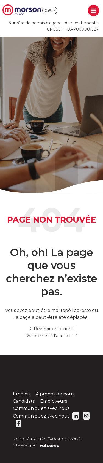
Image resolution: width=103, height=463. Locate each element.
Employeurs (53, 401)
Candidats (24, 401)
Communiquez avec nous (41, 408)
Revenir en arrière (53, 328)
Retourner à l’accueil (49, 335)
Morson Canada (21, 10)
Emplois (21, 394)
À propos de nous (55, 394)
